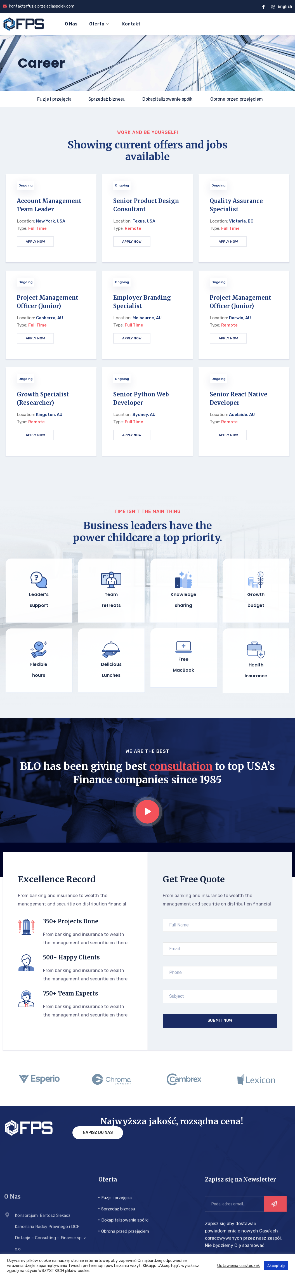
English (281, 6)
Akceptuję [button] (276, 1266)
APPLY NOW (35, 241)
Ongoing (25, 185)
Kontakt (131, 24)
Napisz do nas (98, 1113)
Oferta (99, 24)
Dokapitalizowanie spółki (167, 99)
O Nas (71, 24)
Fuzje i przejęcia (54, 99)
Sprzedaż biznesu (107, 99)
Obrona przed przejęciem (236, 99)
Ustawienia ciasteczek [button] (238, 1265)
